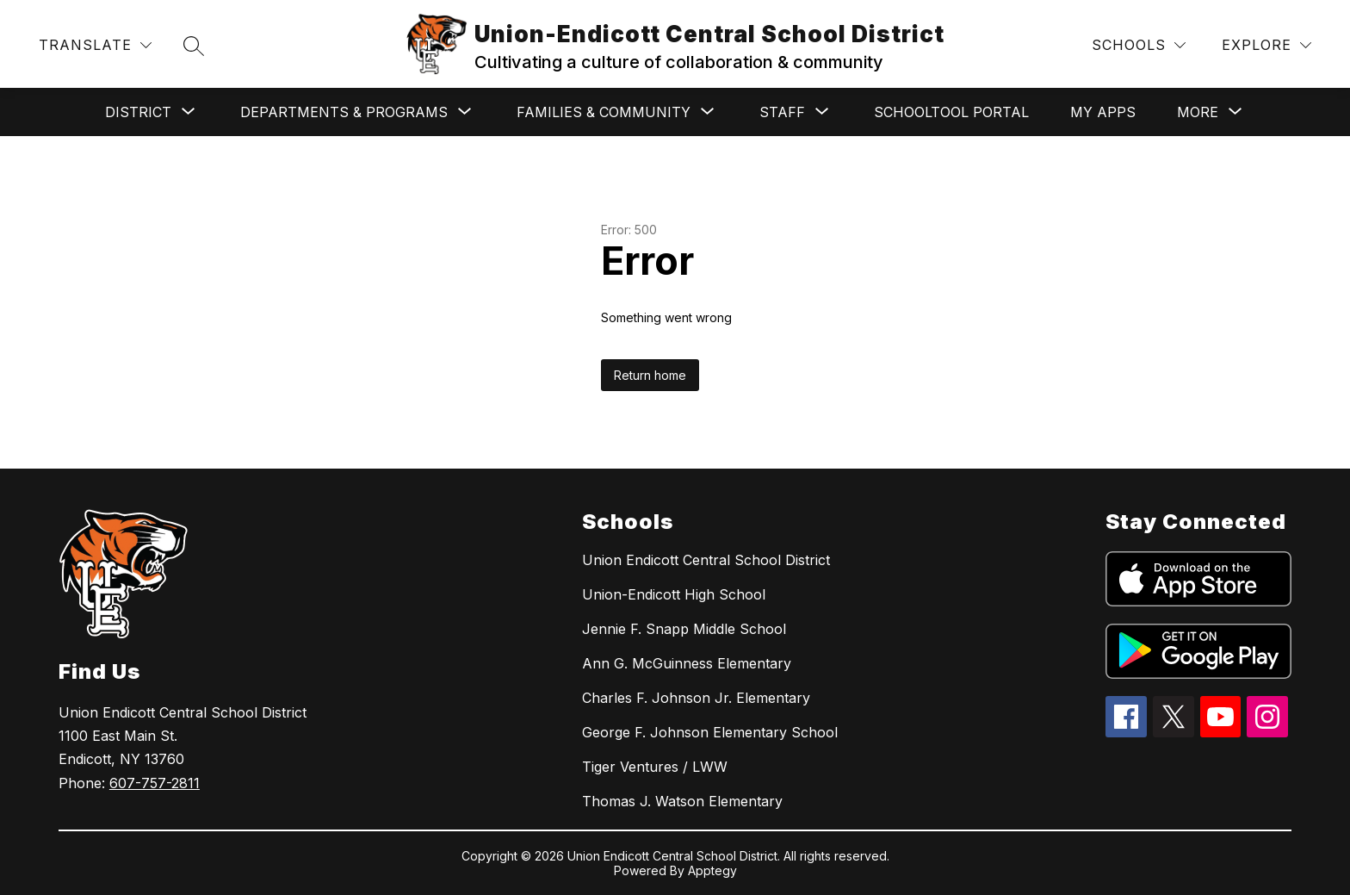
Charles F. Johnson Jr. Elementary (696, 697)
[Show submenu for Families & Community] (603, 112)
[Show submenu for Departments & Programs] (344, 112)
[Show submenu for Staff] (782, 112)
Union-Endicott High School (673, 594)
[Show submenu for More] (1197, 112)
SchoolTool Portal (951, 112)
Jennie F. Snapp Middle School (684, 628)
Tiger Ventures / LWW (655, 766)
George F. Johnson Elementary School (710, 732)
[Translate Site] (95, 45)
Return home (650, 375)
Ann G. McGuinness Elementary (686, 663)
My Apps (1103, 112)
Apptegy (712, 870)
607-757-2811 (154, 783)
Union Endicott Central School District (706, 560)
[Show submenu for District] (138, 112)
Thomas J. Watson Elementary (682, 801)
